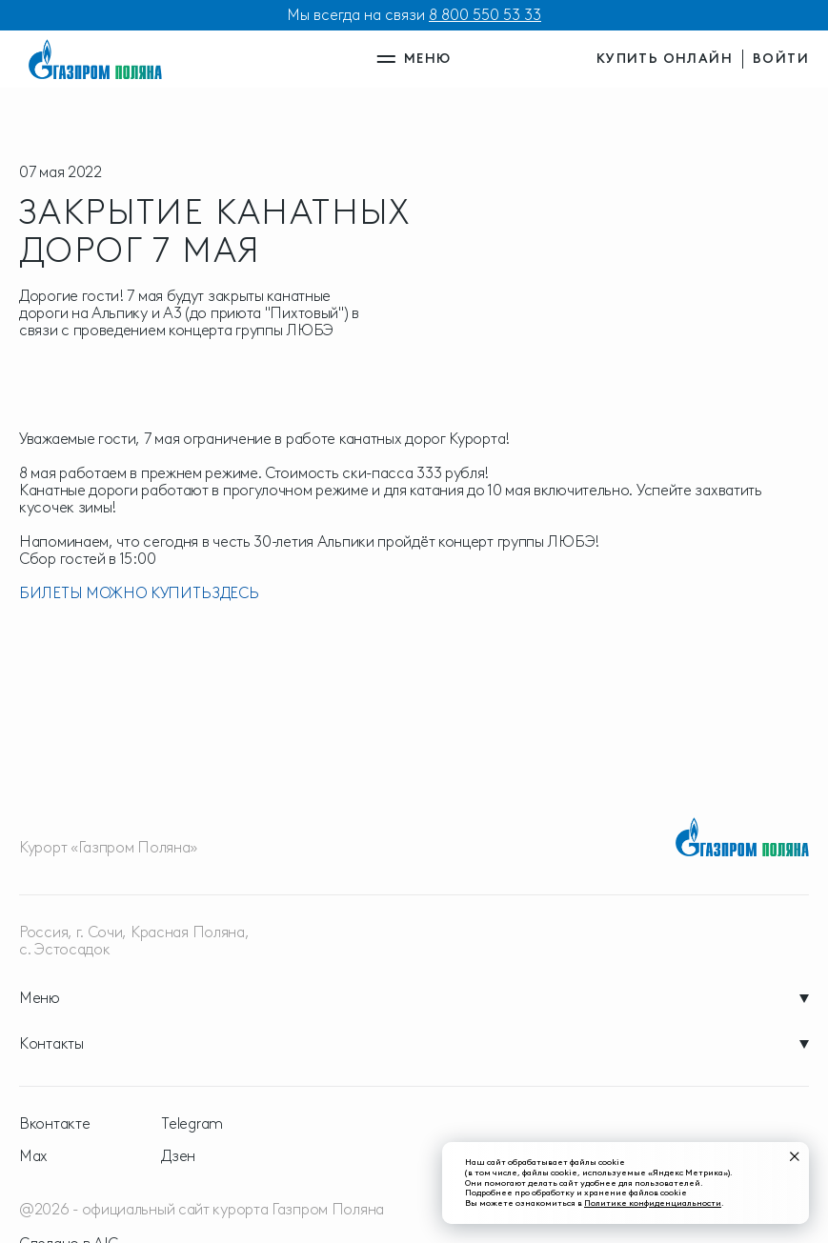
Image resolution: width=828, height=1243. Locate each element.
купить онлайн (664, 58)
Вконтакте (54, 1124)
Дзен (178, 1156)
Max (33, 1156)
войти (781, 58)
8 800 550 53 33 (485, 15)
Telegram (192, 1124)
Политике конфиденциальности (652, 1202)
